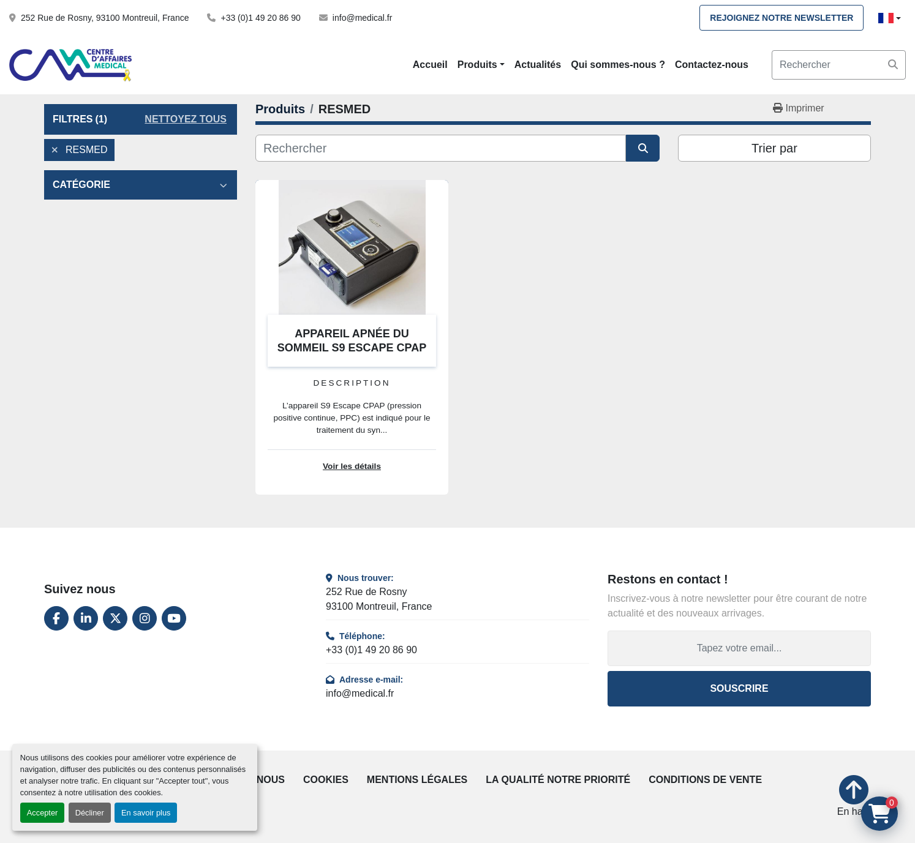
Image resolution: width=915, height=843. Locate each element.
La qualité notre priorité (558, 779)
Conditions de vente (705, 779)
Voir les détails (352, 466)
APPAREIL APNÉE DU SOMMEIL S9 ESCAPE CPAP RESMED (351, 347)
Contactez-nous (711, 64)
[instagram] (144, 618)
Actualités (537, 64)
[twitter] (115, 618)
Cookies (325, 779)
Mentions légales (417, 779)
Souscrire (739, 688)
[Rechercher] (440, 148)
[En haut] (854, 797)
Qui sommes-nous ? (618, 64)
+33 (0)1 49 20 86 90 (260, 18)
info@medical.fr (362, 18)
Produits (477, 64)
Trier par (774, 148)
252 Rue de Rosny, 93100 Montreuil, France (105, 18)
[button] (481, 65)
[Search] (839, 65)
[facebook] (56, 618)
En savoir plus (145, 812)
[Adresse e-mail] (739, 648)
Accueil (430, 64)
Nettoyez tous (186, 119)
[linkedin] (85, 618)
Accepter (42, 812)
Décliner (89, 812)
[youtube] (174, 618)
